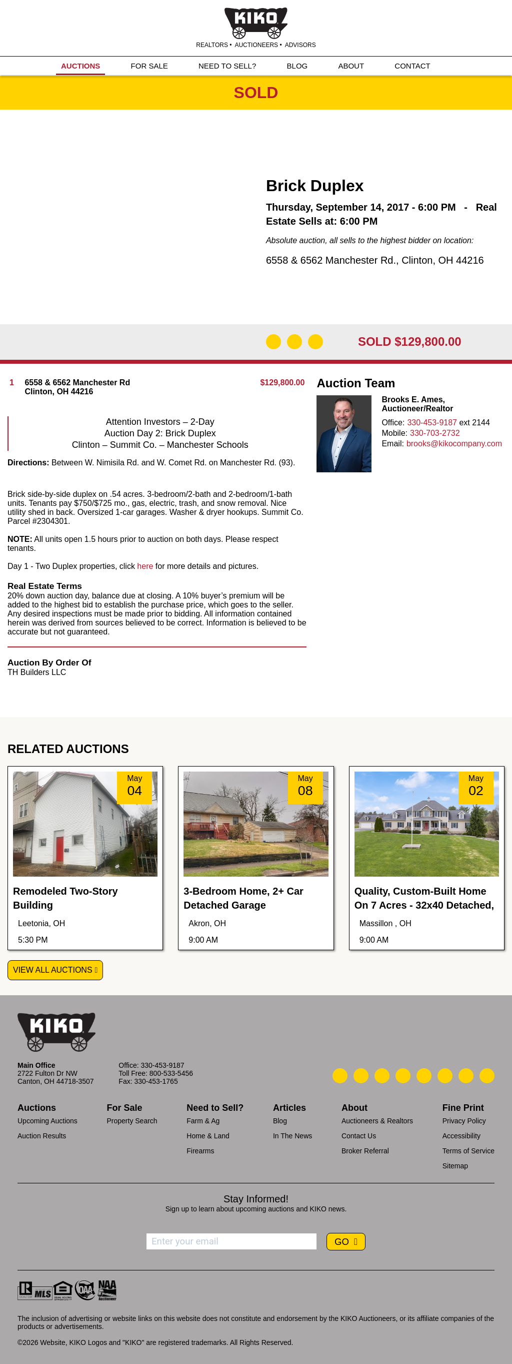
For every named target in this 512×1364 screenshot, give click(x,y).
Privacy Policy (464, 1121)
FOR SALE (149, 66)
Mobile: (395, 433)
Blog (280, 1121)
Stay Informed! (256, 1198)
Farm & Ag (203, 1121)
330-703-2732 (435, 433)
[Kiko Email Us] (361, 1075)
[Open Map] (294, 341)
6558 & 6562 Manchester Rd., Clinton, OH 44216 (375, 260)
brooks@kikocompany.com (454, 443)
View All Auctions (52, 970)
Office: (393, 422)
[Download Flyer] (273, 341)
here (145, 566)
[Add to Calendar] (315, 341)
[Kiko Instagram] (487, 1075)
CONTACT (412, 66)
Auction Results (42, 1136)
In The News (292, 1136)
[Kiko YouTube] (466, 1075)
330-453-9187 (432, 422)
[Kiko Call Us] (340, 1075)
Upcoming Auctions (48, 1121)
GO (343, 1241)
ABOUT (351, 66)
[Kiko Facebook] (403, 1075)
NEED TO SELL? (227, 66)
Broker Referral (365, 1151)
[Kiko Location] (382, 1075)
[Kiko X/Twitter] (445, 1075)
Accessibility (461, 1136)
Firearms (200, 1151)
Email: (393, 443)
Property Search (131, 1121)
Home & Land (208, 1136)
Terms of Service (468, 1151)
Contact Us (359, 1136)
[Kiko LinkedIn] (424, 1075)
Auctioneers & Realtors (377, 1121)
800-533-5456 (171, 1073)
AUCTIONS (80, 66)
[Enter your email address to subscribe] (231, 1241)
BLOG (297, 66)
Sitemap (455, 1166)
